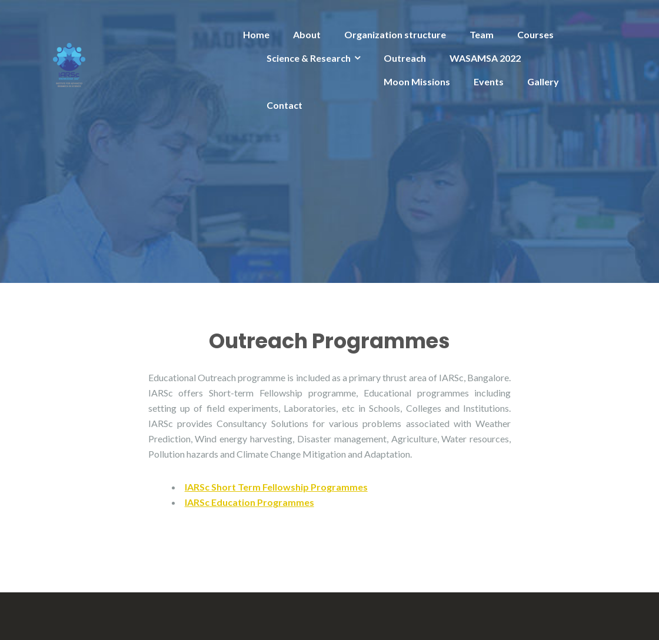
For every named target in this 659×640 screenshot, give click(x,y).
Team (482, 34)
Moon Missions (417, 81)
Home (256, 34)
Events (489, 81)
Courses (535, 34)
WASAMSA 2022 (485, 58)
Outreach (405, 58)
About (307, 34)
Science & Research (309, 58)
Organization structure (395, 34)
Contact (284, 105)
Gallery (543, 81)
